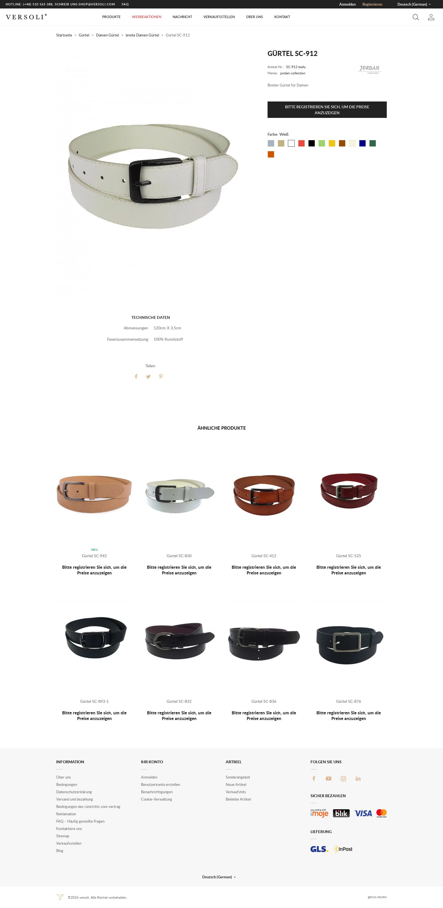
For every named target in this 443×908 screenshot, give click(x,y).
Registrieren (372, 4)
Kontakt (282, 16)
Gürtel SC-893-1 (94, 701)
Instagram (343, 778)
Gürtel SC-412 (263, 555)
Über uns (254, 16)
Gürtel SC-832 (179, 701)
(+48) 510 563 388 (38, 4)
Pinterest (161, 376)
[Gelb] (332, 143)
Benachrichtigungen (157, 791)
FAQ (125, 4)
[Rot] (301, 143)
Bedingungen (66, 784)
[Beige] (281, 143)
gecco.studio (377, 896)
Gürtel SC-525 (348, 555)
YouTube (328, 778)
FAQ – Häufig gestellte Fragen (80, 821)
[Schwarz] (311, 143)
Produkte (111, 16)
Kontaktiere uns (69, 828)
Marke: (273, 73)
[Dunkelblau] (362, 143)
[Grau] (271, 143)
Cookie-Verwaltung (156, 799)
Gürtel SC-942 (94, 555)
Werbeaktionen (146, 16)
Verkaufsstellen (219, 16)
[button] (416, 16)
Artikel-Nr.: (276, 66)
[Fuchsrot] (271, 154)
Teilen (136, 376)
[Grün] (321, 143)
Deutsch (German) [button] (413, 4)
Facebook (313, 778)
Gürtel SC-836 (263, 701)
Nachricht (182, 16)
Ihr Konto (152, 761)
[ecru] (352, 143)
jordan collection (292, 73)
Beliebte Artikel (238, 799)
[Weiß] (291, 143)
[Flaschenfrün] (372, 143)
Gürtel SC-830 (179, 555)
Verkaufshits (236, 791)
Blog (59, 850)
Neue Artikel (236, 784)
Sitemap (62, 835)
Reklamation (66, 813)
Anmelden (347, 4)
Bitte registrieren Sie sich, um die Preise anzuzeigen (327, 109)
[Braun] (342, 143)
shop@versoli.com (97, 4)
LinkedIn (358, 778)
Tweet (148, 376)
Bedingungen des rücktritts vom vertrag (88, 806)
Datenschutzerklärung (74, 791)
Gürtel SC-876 (348, 701)
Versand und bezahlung (74, 799)
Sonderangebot (238, 777)
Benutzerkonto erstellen (160, 784)
